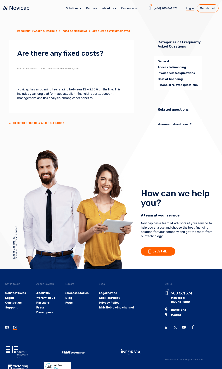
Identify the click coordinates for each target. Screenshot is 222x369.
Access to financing (172, 67)
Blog (68, 298)
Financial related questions (178, 85)
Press (40, 308)
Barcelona (178, 309)
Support (11, 308)
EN (15, 327)
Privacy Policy (108, 303)
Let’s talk (162, 249)
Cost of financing (74, 31)
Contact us (13, 303)
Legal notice (107, 293)
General (163, 61)
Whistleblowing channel (115, 308)
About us (42, 293)
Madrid (176, 314)
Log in (190, 8)
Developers (44, 313)
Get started (207, 8)
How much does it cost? (175, 124)
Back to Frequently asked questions (38, 123)
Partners (91, 8)
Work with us (45, 298)
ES (7, 327)
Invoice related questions (176, 73)
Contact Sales (15, 293)
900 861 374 (181, 293)
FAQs (68, 303)
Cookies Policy (108, 298)
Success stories (76, 293)
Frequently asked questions (37, 31)
